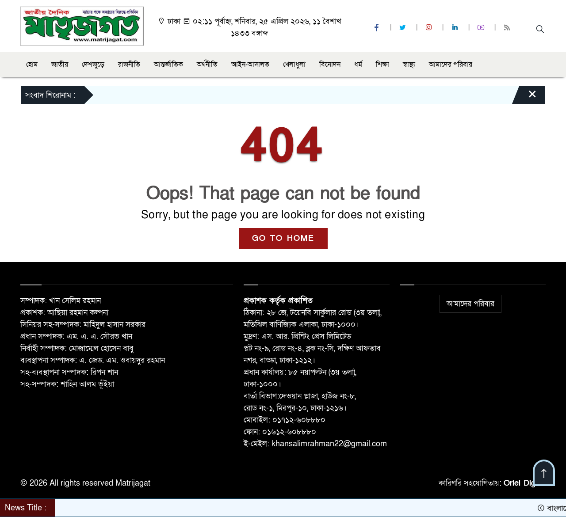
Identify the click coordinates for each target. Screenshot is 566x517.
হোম (32, 64)
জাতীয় (59, 64)
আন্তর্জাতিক (168, 64)
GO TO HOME (283, 238)
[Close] (524, 97)
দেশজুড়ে (93, 64)
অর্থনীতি (207, 64)
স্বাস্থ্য (409, 64)
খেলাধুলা (294, 64)
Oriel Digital (525, 483)
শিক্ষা (382, 64)
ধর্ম (358, 64)
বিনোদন (329, 64)
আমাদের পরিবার (450, 64)
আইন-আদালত (250, 64)
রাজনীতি (129, 64)
